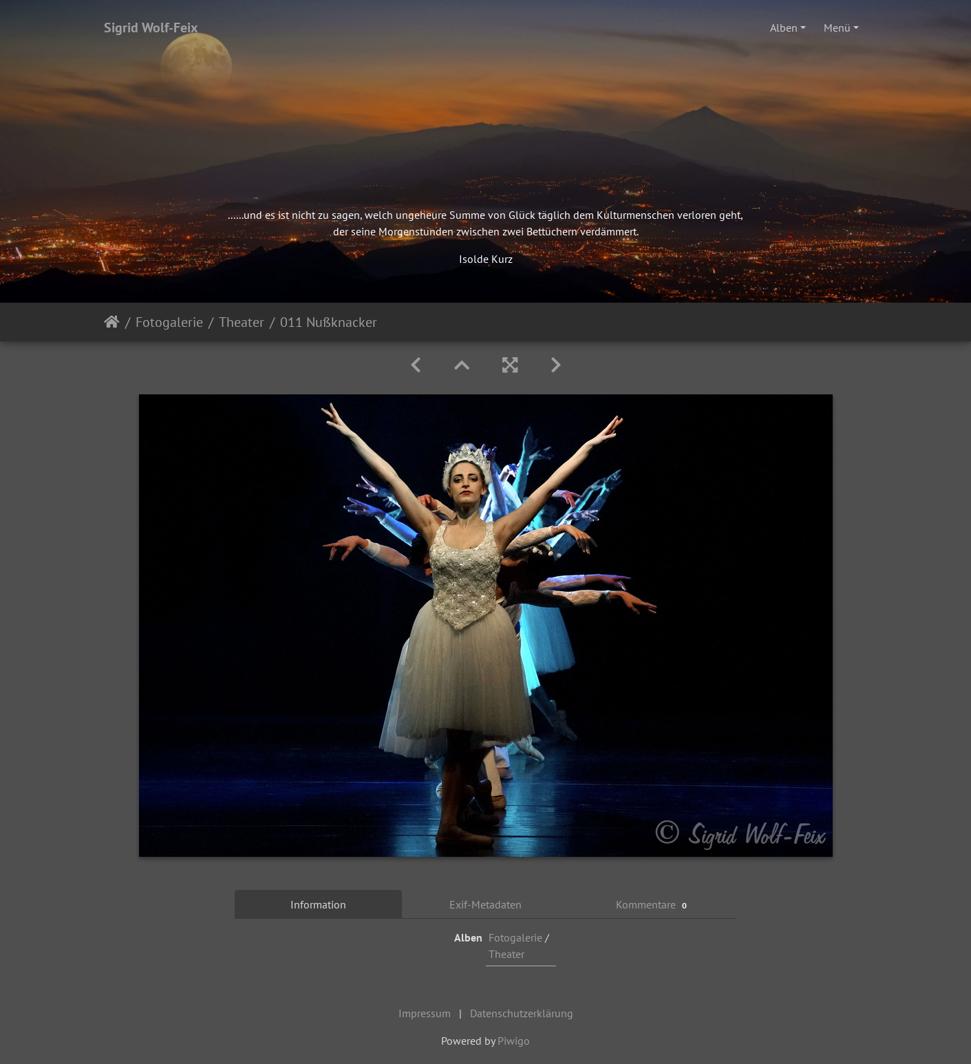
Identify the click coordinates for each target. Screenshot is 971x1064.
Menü (837, 27)
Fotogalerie (169, 322)
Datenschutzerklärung (521, 1013)
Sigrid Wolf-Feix (151, 27)
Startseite (112, 322)
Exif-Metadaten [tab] (485, 904)
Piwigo (514, 1040)
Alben (784, 27)
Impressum (424, 1013)
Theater (241, 322)
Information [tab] (318, 904)
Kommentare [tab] (653, 904)
